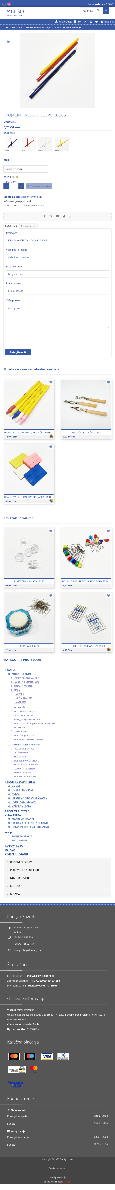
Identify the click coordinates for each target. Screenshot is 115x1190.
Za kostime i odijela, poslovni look (34, 724)
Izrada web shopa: (53, 1187)
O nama (15, 898)
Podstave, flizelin (24, 803)
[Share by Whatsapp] (50, 217)
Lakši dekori (21, 754)
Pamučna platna (24, 750)
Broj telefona (14, 268)
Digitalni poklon (16, 855)
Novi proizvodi (20, 880)
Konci (16, 795)
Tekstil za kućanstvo (26, 766)
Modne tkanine (22, 675)
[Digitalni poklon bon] (77, 21)
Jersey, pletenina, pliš (26, 679)
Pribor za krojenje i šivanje (29, 799)
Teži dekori (20, 758)
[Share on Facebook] (43, 217)
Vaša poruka (14, 301)
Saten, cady (21, 728)
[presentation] (29, 342)
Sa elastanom (23, 699)
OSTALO (10, 851)
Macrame (20, 703)
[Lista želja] (96, 21)
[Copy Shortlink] (72, 217)
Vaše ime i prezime (17, 251)
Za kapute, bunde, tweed (28, 740)
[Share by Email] (57, 217)
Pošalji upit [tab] (12, 227)
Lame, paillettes (23, 716)
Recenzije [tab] (31, 227)
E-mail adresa (13, 285)
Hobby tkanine (22, 774)
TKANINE (10, 671)
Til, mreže (19, 708)
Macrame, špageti (23, 820)
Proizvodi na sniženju (24, 872)
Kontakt (16, 889)
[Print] (65, 217)
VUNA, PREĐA (13, 816)
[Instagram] (9, 4)
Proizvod (11, 234)
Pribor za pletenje (17, 812)
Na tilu (19, 695)
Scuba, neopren (23, 687)
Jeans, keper (21, 732)
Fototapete (19, 841)
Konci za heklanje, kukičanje (30, 828)
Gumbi (16, 787)
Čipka (17, 691)
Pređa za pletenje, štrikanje (30, 824)
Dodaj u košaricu (43, 186)
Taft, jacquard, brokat (27, 720)
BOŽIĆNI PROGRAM (21, 863)
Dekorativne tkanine (26, 746)
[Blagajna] (107, 21)
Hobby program (22, 791)
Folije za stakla (22, 837)
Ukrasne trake (21, 807)
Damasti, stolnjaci (25, 770)
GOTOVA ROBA (14, 847)
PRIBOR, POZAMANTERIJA (20, 783)
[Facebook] (4, 4)
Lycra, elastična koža (27, 683)
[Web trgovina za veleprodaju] (63, 21)
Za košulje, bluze (24, 736)
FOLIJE (8, 834)
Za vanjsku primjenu (25, 778)
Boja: (6, 160)
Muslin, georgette (25, 712)
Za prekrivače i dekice (26, 762)
